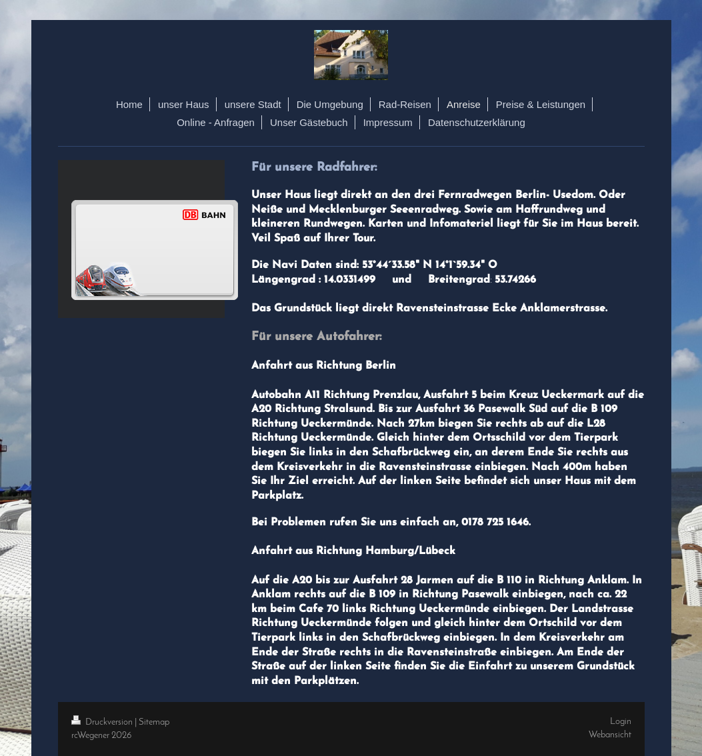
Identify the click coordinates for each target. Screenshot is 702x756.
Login (620, 722)
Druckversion (103, 722)
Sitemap (154, 722)
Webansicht (610, 735)
